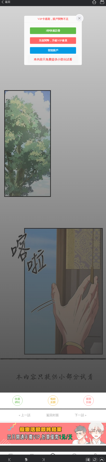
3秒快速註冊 (53, 30)
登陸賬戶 (53, 50)
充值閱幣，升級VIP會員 (53, 40)
